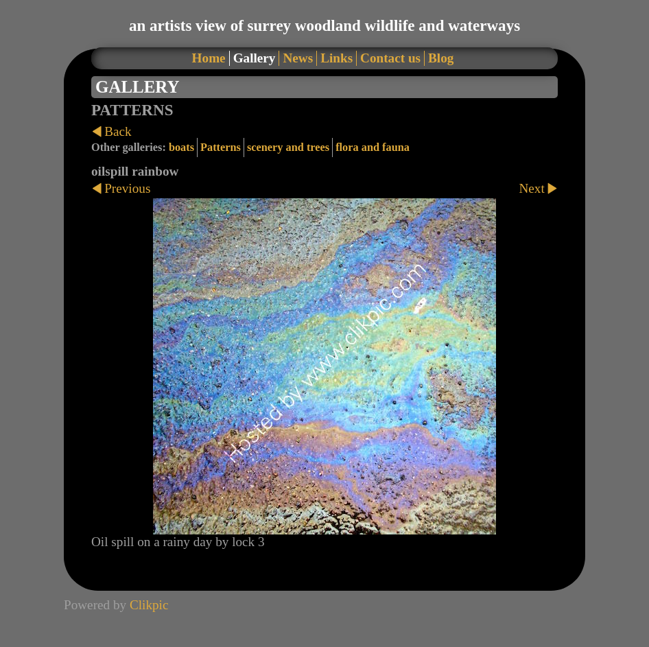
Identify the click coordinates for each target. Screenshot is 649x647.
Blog (440, 58)
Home (209, 58)
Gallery (254, 58)
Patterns (220, 147)
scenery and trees (288, 147)
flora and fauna (372, 147)
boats (181, 147)
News (298, 58)
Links (336, 58)
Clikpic (149, 605)
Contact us (390, 58)
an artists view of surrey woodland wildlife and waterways (324, 25)
